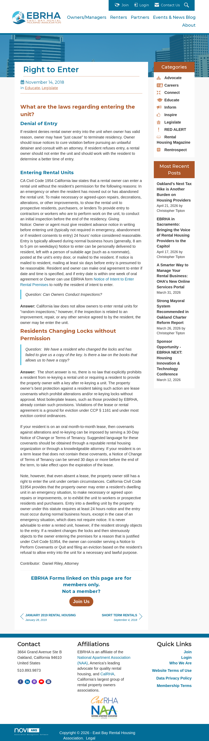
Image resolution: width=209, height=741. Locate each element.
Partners (140, 17)
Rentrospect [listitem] (172, 149)
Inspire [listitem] (167, 114)
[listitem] (174, 197)
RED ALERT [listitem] (171, 129)
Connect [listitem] (168, 92)
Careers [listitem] (168, 85)
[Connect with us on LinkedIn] (27, 681)
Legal (90, 738)
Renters (118, 17)
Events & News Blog (174, 17)
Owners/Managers (86, 17)
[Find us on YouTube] (41, 681)
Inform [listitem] (166, 107)
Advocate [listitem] (169, 77)
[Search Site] (187, 5)
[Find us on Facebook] (20, 681)
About (189, 25)
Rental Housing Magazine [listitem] (173, 139)
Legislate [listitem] (169, 122)
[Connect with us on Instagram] (34, 681)
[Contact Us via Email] (48, 681)
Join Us (81, 601)
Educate (32, 87)
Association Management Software (32, 731)
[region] (122, 618)
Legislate (50, 87)
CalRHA (107, 674)
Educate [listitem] (168, 100)
